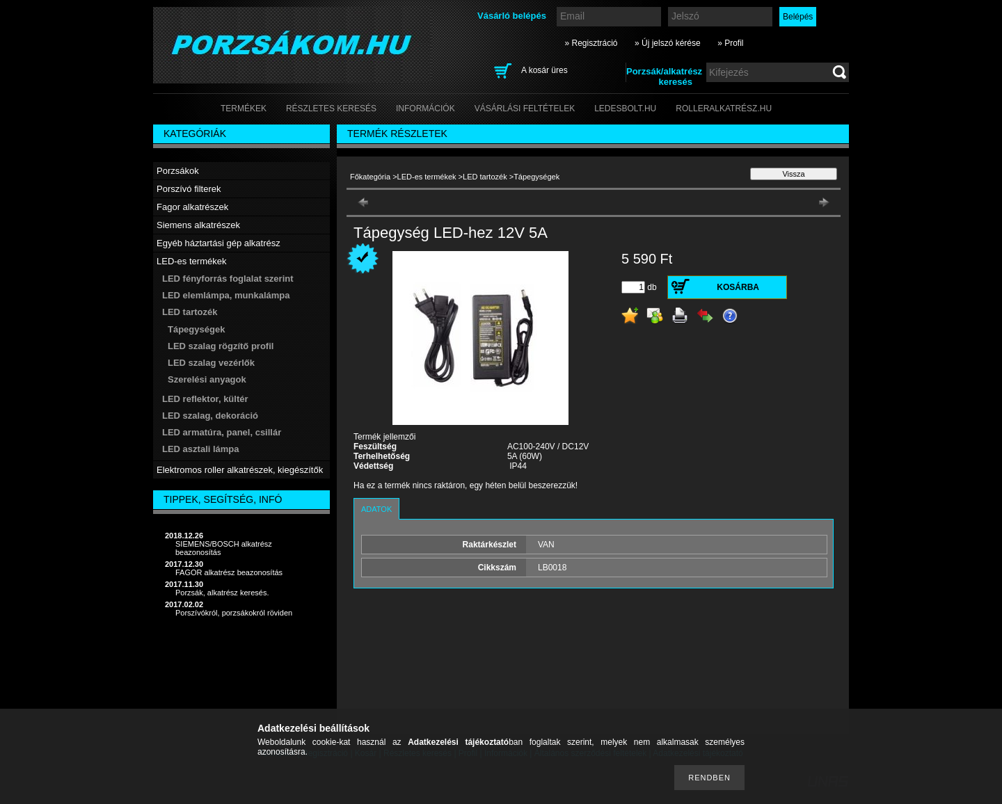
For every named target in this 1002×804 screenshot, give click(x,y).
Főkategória (370, 176)
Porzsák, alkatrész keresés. (222, 592)
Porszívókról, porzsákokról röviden (233, 613)
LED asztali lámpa (200, 449)
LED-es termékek (426, 176)
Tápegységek (196, 329)
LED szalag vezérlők (211, 362)
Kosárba (738, 287)
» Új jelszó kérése (668, 43)
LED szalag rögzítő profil (220, 346)
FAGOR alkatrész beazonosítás (229, 572)
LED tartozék (485, 176)
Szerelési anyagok (207, 379)
